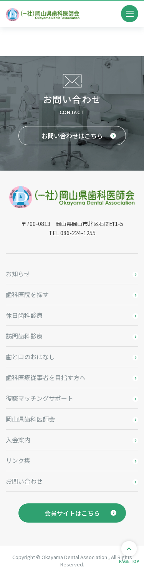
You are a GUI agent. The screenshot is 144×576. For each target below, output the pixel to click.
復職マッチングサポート (39, 398)
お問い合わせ (24, 481)
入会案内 (18, 439)
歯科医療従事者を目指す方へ (46, 377)
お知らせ (18, 273)
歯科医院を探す (27, 294)
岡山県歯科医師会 (30, 418)
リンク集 (18, 460)
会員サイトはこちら (72, 513)
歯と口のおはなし (30, 356)
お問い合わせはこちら (72, 135)
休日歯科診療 (24, 315)
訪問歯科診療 (24, 335)
